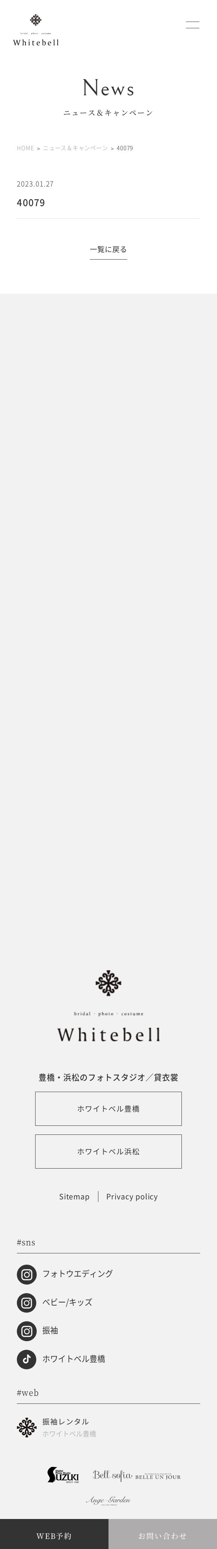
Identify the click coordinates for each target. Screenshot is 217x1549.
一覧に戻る (108, 248)
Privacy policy (132, 1196)
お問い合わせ (162, 1535)
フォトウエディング (77, 1273)
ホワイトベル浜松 (108, 1151)
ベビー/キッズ (67, 1302)
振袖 (50, 1330)
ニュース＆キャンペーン (75, 147)
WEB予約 (54, 1535)
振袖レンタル (121, 1428)
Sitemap (74, 1196)
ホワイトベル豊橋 (108, 1108)
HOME (25, 147)
